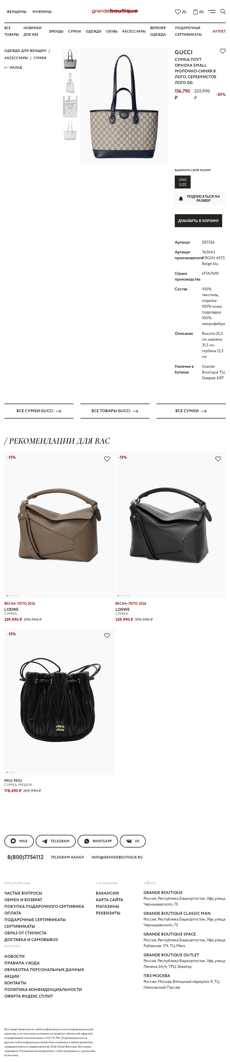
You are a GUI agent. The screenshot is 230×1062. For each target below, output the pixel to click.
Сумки (74, 31)
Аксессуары (134, 31)
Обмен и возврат (23, 900)
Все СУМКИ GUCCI (38, 411)
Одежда (94, 31)
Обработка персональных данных (44, 970)
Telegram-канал (67, 857)
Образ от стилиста (25, 933)
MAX (19, 841)
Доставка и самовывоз (31, 940)
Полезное (12, 945)
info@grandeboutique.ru (117, 857)
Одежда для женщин (25, 50)
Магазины (107, 907)
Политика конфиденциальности (43, 989)
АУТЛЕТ (219, 31)
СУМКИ (40, 58)
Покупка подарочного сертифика (44, 907)
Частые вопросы (23, 893)
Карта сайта (109, 900)
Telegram (55, 841)
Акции (11, 976)
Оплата (12, 913)
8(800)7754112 (25, 857)
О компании (107, 882)
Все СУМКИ (191, 411)
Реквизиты (108, 913)
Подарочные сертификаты (35, 920)
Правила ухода (22, 963)
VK (132, 841)
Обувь (111, 31)
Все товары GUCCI (114, 411)
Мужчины (41, 12)
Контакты (15, 983)
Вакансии (107, 893)
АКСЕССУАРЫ (16, 58)
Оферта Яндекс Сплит (28, 996)
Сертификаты (19, 927)
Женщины (16, 12)
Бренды (56, 31)
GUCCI (184, 52)
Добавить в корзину (198, 221)
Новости (14, 956)
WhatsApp (98, 841)
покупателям (17, 882)
